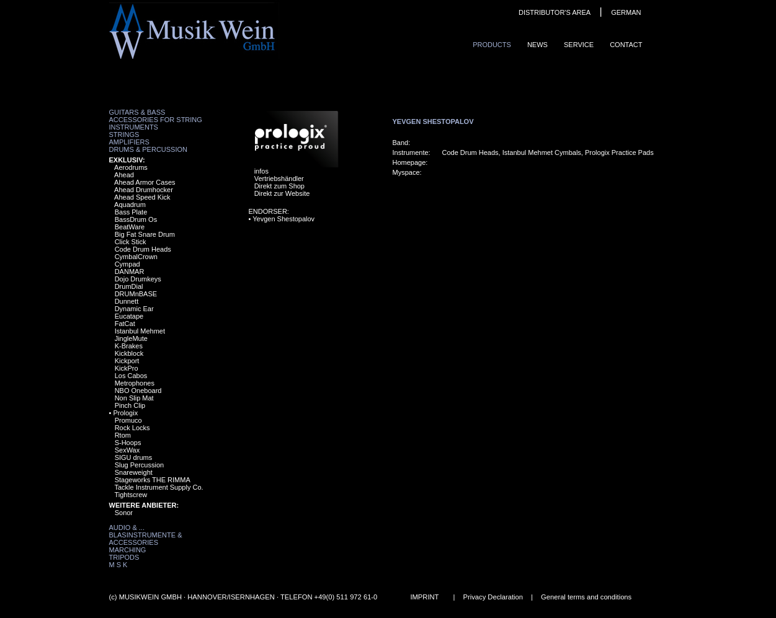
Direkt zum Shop (279, 186)
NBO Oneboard (138, 390)
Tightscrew (130, 494)
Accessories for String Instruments (155, 123)
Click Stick (130, 241)
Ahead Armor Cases (144, 182)
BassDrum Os (136, 219)
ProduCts (492, 44)
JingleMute (131, 338)
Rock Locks (132, 427)
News (537, 44)
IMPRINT (424, 597)
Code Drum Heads (143, 249)
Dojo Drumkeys (138, 279)
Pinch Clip (130, 405)
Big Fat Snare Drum (145, 234)
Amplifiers (129, 142)
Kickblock (129, 353)
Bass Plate (131, 212)
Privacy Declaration (493, 597)
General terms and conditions (586, 597)
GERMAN (626, 12)
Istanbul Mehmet (140, 331)
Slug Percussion (139, 465)
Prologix (125, 413)
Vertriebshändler (279, 178)
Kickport (127, 360)
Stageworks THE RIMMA (152, 479)
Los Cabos (131, 375)
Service (579, 44)
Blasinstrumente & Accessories (145, 538)
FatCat (125, 323)
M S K (118, 564)
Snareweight (134, 472)
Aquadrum (130, 204)
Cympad (127, 264)
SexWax (127, 450)
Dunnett (127, 301)
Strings (124, 134)
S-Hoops (128, 442)
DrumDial (129, 286)
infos (261, 171)
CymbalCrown (136, 256)
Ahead (124, 175)
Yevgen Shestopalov (283, 219)
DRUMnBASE (136, 294)
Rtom (123, 435)
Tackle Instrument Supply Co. (158, 487)
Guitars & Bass (137, 112)
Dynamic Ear (134, 308)
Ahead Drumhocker (143, 189)
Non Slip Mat (134, 398)
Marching (127, 550)
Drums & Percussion (148, 149)
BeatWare (130, 227)
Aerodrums (131, 167)
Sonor (124, 512)
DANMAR (130, 271)
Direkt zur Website (282, 193)
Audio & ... (127, 527)
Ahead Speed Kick (142, 197)
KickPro (126, 368)
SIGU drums (134, 457)
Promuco (128, 420)
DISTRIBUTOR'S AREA (555, 12)
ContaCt (626, 44)
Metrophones (134, 383)
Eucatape (129, 316)
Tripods (124, 557)
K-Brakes (129, 346)
